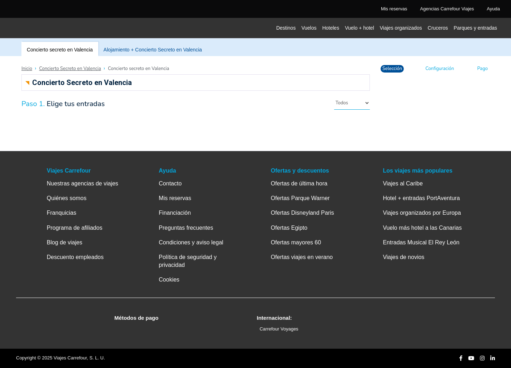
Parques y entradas (475, 28)
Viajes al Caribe (403, 183)
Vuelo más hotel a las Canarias (422, 228)
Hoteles (330, 28)
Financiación (175, 213)
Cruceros (438, 28)
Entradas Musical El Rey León (421, 242)
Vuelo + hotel (359, 28)
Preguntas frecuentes (186, 228)
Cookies (169, 280)
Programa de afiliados (75, 228)
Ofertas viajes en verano (302, 257)
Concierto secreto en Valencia (60, 50)
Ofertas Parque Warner (300, 198)
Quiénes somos (66, 198)
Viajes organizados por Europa (422, 213)
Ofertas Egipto (289, 228)
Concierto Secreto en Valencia (70, 68)
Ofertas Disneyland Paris (302, 213)
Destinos (286, 28)
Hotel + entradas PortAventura (421, 198)
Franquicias (61, 213)
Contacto (170, 183)
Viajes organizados (401, 28)
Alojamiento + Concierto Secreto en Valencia (153, 50)
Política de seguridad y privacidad (188, 261)
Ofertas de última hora (299, 183)
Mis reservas (175, 198)
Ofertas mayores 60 (296, 242)
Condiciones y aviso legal (191, 242)
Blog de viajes (65, 242)
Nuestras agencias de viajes (82, 183)
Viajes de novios (403, 257)
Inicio (26, 68)
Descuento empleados (75, 257)
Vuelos (308, 28)
